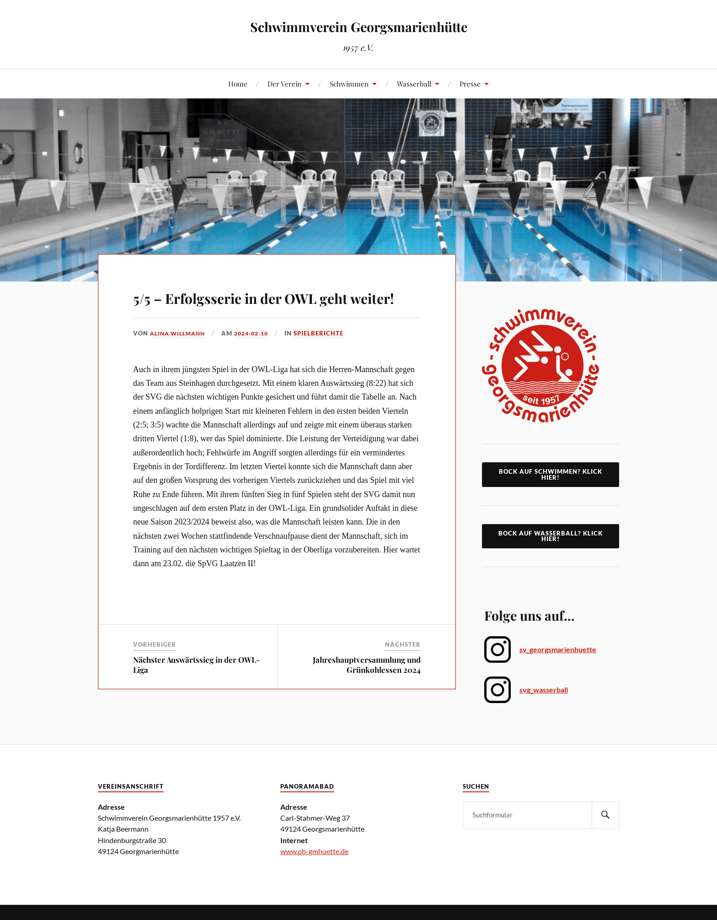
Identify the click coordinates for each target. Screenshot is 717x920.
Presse (470, 83)
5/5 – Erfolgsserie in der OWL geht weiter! (267, 308)
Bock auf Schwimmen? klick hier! (550, 474)
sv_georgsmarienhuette (557, 649)
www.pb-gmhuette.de (314, 851)
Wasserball (414, 83)
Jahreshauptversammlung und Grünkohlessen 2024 (367, 691)
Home (237, 83)
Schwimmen (349, 83)
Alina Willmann (180, 359)
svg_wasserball (543, 689)
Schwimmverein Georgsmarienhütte (358, 26)
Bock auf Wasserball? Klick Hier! (550, 536)
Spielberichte (328, 359)
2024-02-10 (259, 359)
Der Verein (284, 83)
